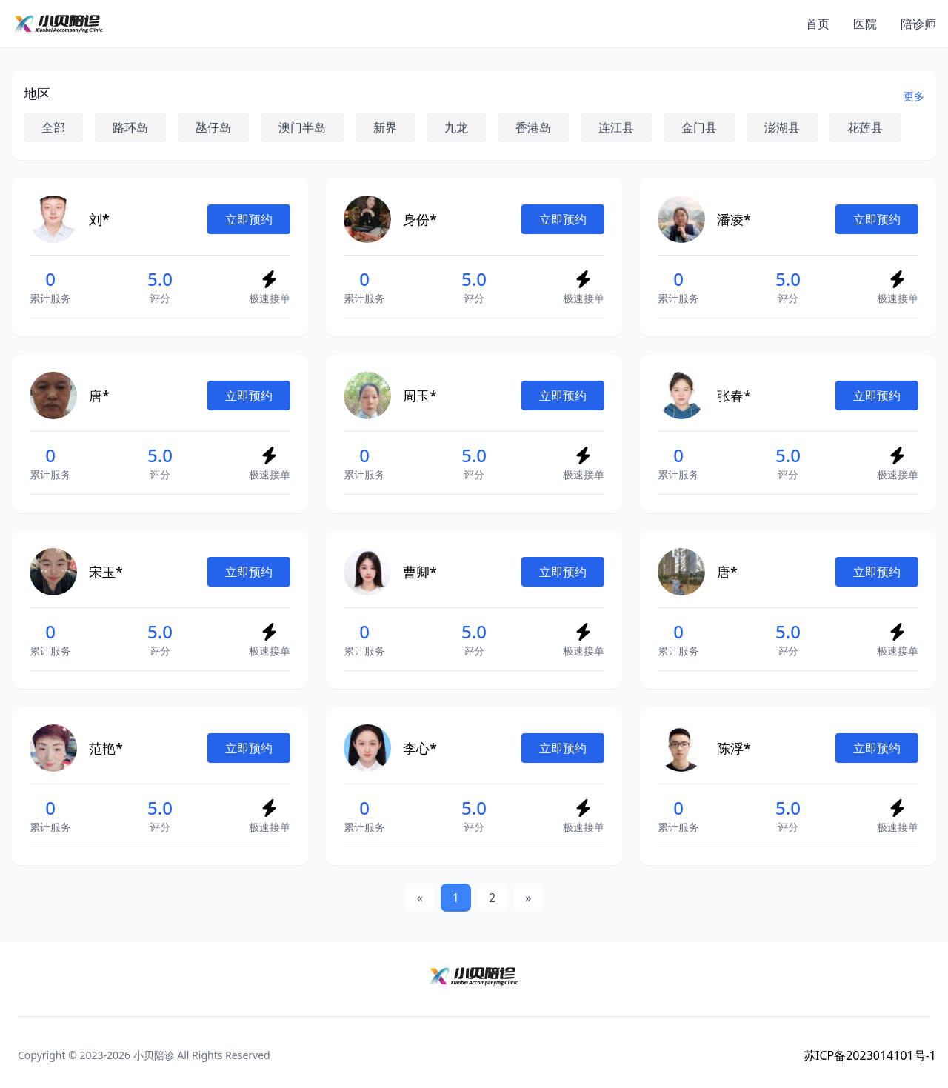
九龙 (456, 127)
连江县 (616, 127)
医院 (865, 24)
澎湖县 (782, 127)
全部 (53, 127)
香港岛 (533, 127)
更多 (914, 96)
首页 (818, 24)
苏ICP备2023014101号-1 (870, 1055)
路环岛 (130, 127)
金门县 (699, 127)
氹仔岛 (213, 127)
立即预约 (249, 219)
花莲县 (865, 127)
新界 (385, 127)
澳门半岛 (302, 127)
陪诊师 (918, 24)
